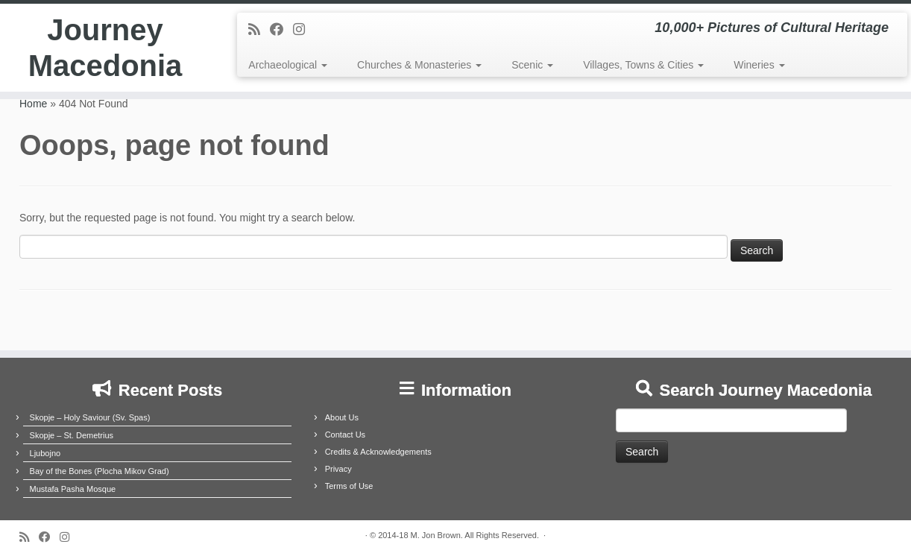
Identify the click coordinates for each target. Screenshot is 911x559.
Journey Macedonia (105, 47)
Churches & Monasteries (419, 65)
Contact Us (345, 434)
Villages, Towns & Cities (643, 65)
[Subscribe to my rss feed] (259, 29)
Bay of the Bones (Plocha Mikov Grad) (99, 471)
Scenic (532, 65)
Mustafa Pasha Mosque (73, 488)
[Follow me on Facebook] (281, 29)
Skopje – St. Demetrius (72, 435)
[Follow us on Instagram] (304, 29)
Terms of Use (349, 485)
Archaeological (287, 65)
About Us (342, 417)
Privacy (338, 468)
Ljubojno (45, 453)
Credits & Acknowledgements (378, 451)
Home (33, 104)
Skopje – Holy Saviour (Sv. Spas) (90, 417)
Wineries (759, 65)
